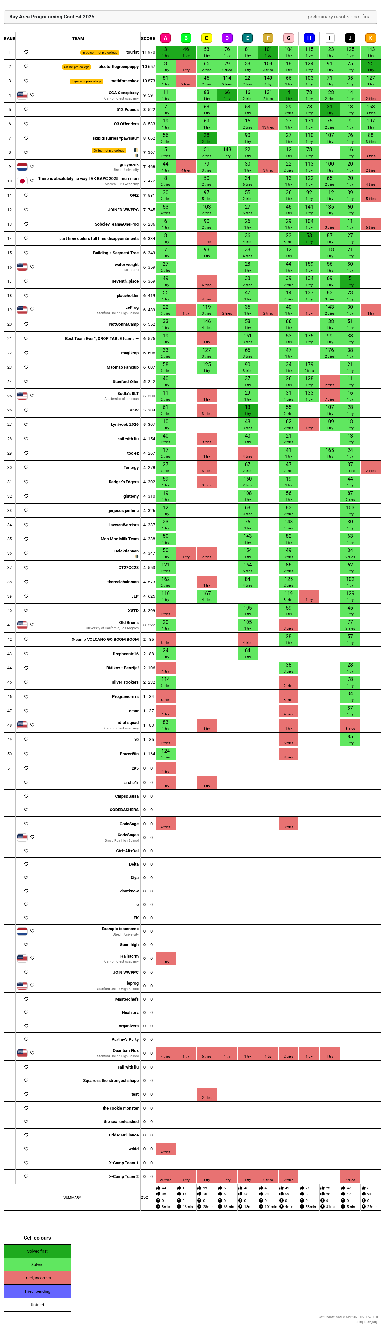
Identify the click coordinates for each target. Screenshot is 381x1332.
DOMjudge (371, 1322)
